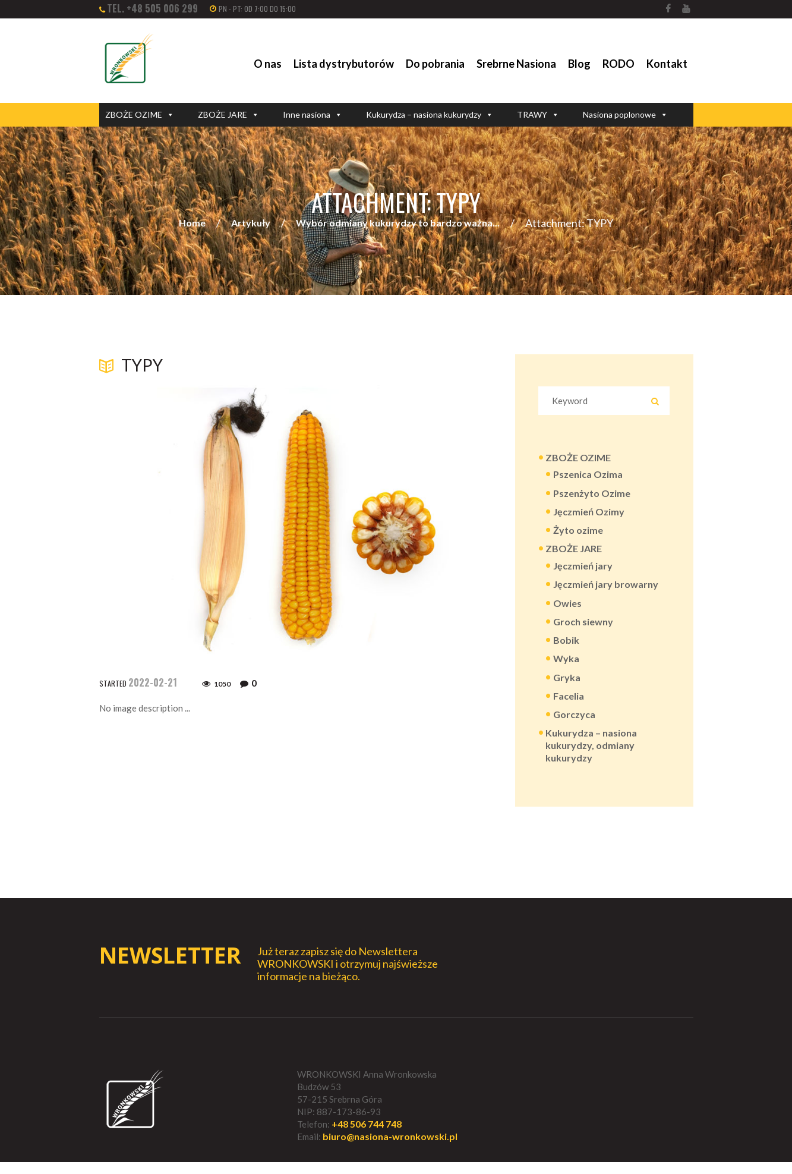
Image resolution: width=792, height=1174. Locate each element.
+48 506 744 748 (367, 1135)
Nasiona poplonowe (625, 115)
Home (192, 223)
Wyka (566, 666)
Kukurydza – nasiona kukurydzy (429, 115)
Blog (579, 64)
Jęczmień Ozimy (588, 514)
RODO (618, 64)
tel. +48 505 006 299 (152, 8)
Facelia (568, 704)
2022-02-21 (152, 682)
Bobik (566, 646)
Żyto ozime (578, 533)
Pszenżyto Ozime (591, 495)
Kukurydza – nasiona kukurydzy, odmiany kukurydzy (591, 755)
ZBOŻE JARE (228, 115)
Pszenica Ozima (588, 475)
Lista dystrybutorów (344, 64)
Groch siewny (583, 627)
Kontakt (666, 64)
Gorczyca (574, 723)
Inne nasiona (312, 115)
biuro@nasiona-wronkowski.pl (390, 1148)
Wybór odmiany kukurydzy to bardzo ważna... (398, 223)
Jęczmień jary (583, 569)
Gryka (566, 685)
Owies (567, 608)
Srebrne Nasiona (516, 64)
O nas (268, 64)
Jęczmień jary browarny (605, 588)
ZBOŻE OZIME (139, 115)
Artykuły (250, 223)
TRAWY (538, 115)
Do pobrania (435, 64)
